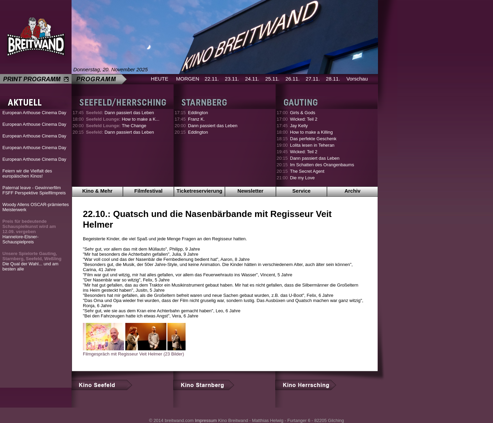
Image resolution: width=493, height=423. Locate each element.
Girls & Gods (302, 112)
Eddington (198, 112)
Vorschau (357, 79)
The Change (116, 125)
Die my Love (302, 177)
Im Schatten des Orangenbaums (322, 164)
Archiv (352, 191)
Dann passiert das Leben (120, 112)
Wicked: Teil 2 (303, 119)
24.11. (252, 79)
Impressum (206, 420)
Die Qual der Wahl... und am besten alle (31, 261)
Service (301, 191)
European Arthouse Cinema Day (34, 112)
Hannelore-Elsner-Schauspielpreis (29, 231)
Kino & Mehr (97, 191)
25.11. (272, 79)
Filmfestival (148, 191)
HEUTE (159, 79)
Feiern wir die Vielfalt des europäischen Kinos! (27, 173)
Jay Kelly (299, 125)
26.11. (293, 79)
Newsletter (251, 191)
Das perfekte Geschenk (313, 138)
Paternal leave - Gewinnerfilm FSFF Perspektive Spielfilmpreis (34, 190)
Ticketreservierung (200, 191)
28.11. (333, 79)
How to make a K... (123, 119)
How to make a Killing (311, 132)
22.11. (212, 79)
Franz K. (196, 119)
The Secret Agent (307, 171)
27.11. (313, 79)
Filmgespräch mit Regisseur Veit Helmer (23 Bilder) (133, 353)
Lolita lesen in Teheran (312, 145)
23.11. (232, 79)
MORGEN (187, 79)
